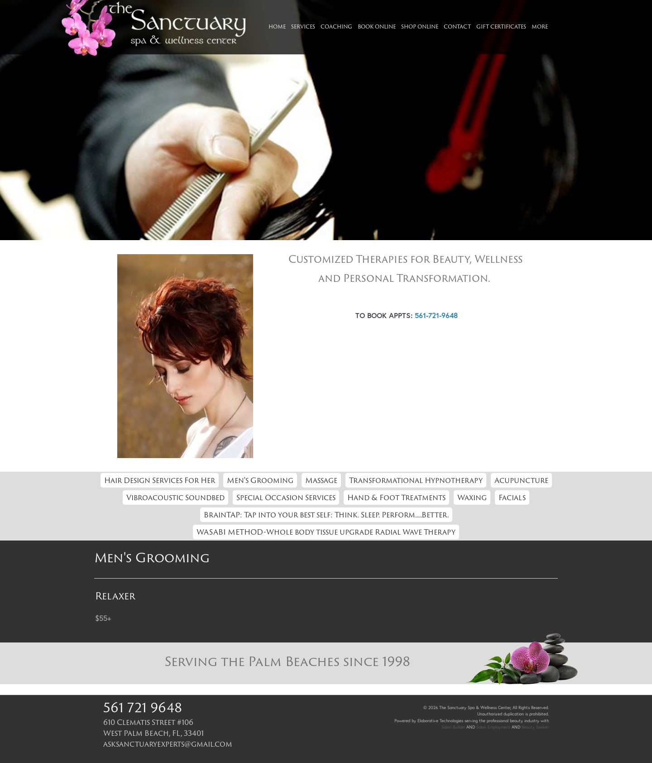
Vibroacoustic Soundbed (175, 497)
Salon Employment (493, 727)
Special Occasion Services (286, 497)
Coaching (336, 26)
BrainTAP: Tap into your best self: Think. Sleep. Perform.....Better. (326, 514)
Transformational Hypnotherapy (416, 480)
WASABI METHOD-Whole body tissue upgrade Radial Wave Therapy (326, 531)
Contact (457, 26)
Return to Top (529, 629)
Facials (512, 497)
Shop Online (419, 26)
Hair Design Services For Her (159, 480)
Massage (321, 480)
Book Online (377, 26)
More (540, 26)
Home (277, 26)
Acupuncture (521, 480)
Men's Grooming (260, 480)
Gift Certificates (501, 26)
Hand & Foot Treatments (396, 497)
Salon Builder (453, 727)
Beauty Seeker (535, 727)
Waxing (472, 497)
